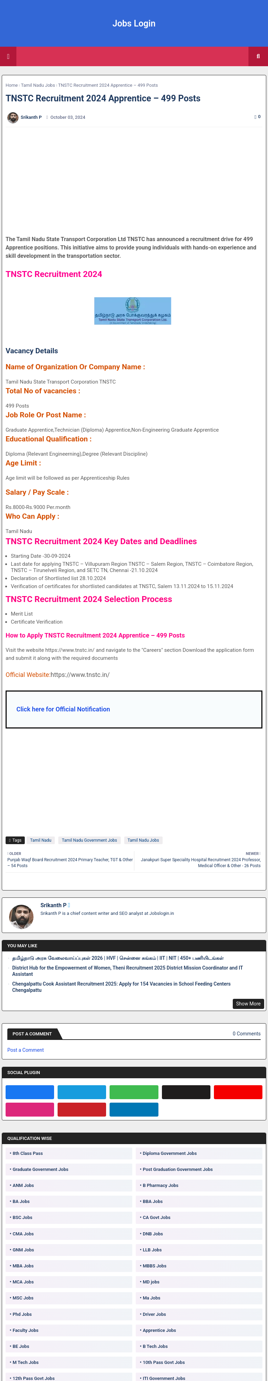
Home (12, 85)
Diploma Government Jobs (170, 1153)
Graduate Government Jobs (40, 1169)
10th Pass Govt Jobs (164, 1362)
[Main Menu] (8, 56)
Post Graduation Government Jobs (178, 1169)
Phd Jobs (22, 1314)
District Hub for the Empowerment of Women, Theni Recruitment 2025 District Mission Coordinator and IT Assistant (127, 971)
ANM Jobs (23, 1185)
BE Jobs (21, 1346)
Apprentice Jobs (159, 1330)
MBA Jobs (23, 1265)
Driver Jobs (154, 1314)
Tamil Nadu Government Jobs (89, 840)
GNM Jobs (23, 1249)
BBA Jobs (153, 1201)
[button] (258, 56)
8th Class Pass (28, 1153)
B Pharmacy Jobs (160, 1185)
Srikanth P (53, 905)
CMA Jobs (23, 1233)
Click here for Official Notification (63, 709)
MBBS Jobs (154, 1265)
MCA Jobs (23, 1281)
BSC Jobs (22, 1217)
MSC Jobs (23, 1298)
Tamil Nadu (40, 840)
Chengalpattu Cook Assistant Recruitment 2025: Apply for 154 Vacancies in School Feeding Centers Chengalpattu (121, 987)
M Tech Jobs (26, 1362)
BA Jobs (21, 1201)
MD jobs (151, 1281)
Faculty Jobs (25, 1330)
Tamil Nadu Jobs (38, 85)
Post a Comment (25, 1050)
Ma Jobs (151, 1298)
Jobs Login (134, 23)
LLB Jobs (152, 1249)
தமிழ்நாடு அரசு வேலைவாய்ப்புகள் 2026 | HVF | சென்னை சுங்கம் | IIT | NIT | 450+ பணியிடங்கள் (118, 958)
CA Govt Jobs (156, 1217)
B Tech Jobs (155, 1346)
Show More (248, 1003)
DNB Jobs (153, 1233)
